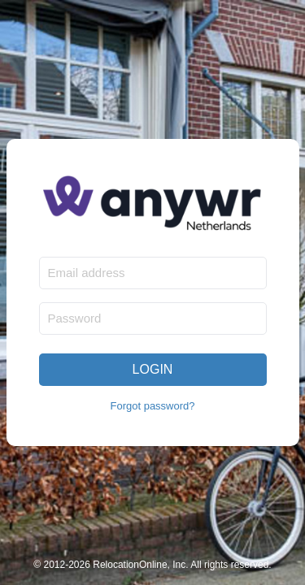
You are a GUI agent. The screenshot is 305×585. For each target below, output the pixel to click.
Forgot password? (152, 406)
